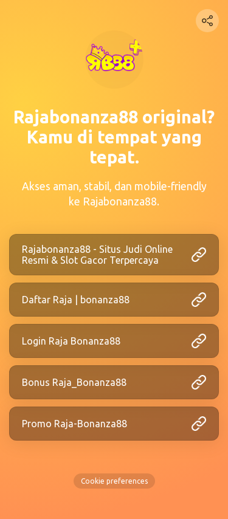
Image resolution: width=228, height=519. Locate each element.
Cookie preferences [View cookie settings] (114, 481)
